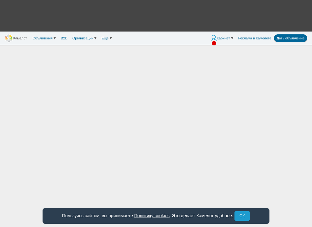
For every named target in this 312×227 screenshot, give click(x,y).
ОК (242, 216)
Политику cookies (152, 215)
